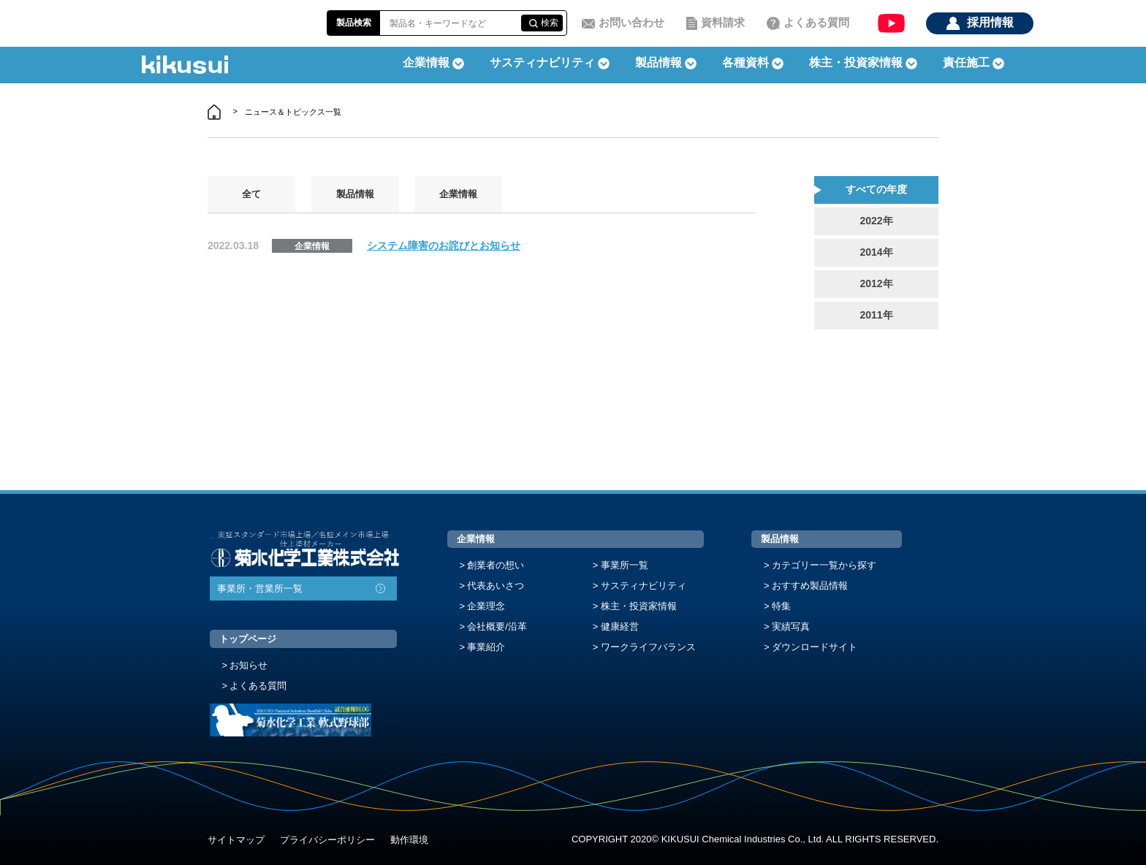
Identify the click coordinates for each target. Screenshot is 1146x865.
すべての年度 (876, 189)
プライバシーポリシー (327, 839)
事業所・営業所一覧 (260, 588)
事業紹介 (486, 646)
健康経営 (620, 626)
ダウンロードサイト (814, 646)
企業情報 (458, 193)
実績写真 (791, 626)
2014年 (876, 252)
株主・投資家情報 (639, 606)
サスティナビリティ (542, 62)
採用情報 (990, 22)
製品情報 (355, 193)
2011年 (876, 315)
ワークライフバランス (648, 646)
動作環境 (409, 839)
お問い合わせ (631, 22)
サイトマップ (236, 839)
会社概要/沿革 (497, 626)
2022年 (876, 220)
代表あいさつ (495, 585)
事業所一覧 (624, 565)
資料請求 (723, 22)
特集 (781, 606)
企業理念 (486, 606)
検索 (549, 23)
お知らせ (248, 665)
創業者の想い (495, 565)
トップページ (247, 638)
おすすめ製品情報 (810, 585)
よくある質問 (816, 22)
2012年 (876, 283)
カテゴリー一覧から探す (824, 565)
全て (251, 193)
